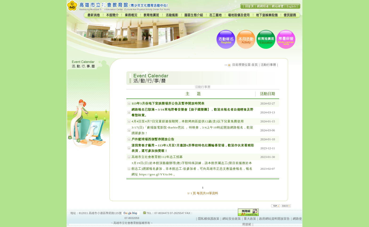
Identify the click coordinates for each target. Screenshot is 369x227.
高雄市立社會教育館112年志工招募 (157, 157)
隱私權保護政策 (208, 218)
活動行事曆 (268, 64)
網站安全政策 (231, 218)
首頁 (255, 64)
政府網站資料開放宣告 (274, 218)
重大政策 (250, 218)
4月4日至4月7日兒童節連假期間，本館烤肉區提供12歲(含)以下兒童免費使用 (188, 121)
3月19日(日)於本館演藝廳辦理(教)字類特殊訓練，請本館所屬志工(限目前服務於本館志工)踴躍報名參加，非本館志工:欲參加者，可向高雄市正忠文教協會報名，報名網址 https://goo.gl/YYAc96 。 (192, 168)
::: (68, 15)
